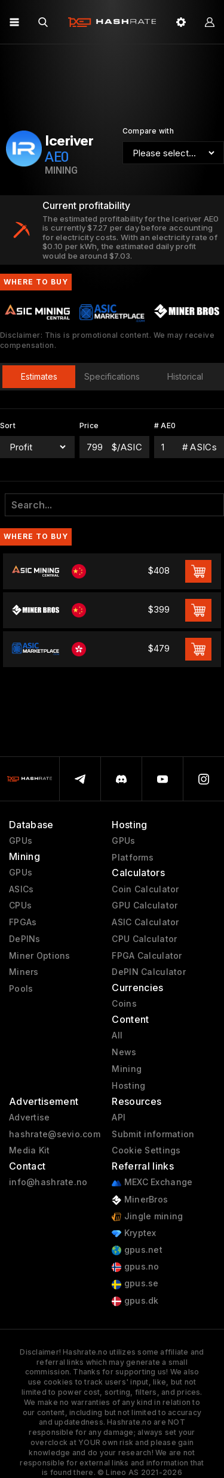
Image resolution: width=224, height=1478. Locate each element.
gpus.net (137, 1250)
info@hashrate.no (48, 1182)
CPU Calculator (144, 939)
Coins (124, 1003)
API (118, 1117)
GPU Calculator (144, 905)
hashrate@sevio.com (54, 1134)
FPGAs (22, 922)
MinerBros (140, 1200)
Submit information (153, 1134)
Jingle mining (147, 1217)
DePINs (25, 939)
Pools (21, 989)
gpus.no (135, 1267)
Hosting (128, 1086)
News (124, 1052)
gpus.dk (135, 1301)
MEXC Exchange (152, 1182)
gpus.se (135, 1284)
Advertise (29, 1117)
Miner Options (39, 956)
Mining (127, 1069)
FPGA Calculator (147, 956)
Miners (24, 972)
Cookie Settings (146, 1150)
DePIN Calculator (148, 972)
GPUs (20, 841)
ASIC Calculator (145, 922)
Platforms (133, 857)
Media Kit (29, 1150)
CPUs (20, 905)
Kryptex (134, 1233)
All (117, 1035)
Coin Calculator (145, 889)
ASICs (21, 889)
